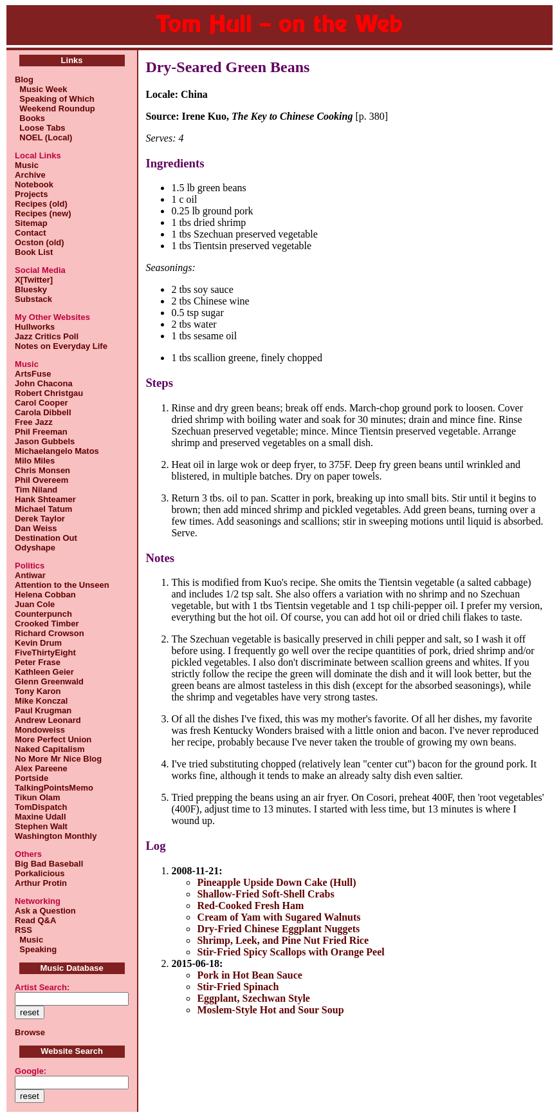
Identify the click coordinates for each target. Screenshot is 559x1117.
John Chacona (44, 383)
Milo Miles (35, 460)
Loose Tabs (40, 128)
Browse (30, 1032)
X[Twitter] (34, 280)
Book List (34, 252)
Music (27, 165)
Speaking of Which (55, 99)
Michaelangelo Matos (57, 451)
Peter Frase (37, 662)
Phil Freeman (41, 431)
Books (30, 118)
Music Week (41, 89)
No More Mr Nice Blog (58, 759)
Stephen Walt (41, 826)
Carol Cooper (41, 403)
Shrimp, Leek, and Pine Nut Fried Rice (283, 940)
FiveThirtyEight (45, 652)
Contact (30, 233)
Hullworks (35, 327)
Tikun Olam (37, 797)
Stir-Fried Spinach (238, 986)
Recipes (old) (41, 204)
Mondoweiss (40, 730)
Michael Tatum (43, 509)
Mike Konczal (41, 701)
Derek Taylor (40, 518)
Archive (30, 175)
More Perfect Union (53, 739)
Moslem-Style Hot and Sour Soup (270, 1009)
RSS (23, 930)
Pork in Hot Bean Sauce (249, 975)
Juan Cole (35, 604)
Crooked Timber (46, 623)
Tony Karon (37, 691)
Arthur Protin (41, 883)
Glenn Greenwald (49, 681)
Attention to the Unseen (62, 585)
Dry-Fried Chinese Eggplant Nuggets (278, 928)
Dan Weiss (36, 528)
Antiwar (30, 575)
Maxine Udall (40, 816)
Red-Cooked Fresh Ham (250, 905)
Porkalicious (39, 873)
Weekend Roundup (55, 108)
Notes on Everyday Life (61, 346)
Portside (31, 778)
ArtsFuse (33, 374)
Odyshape (35, 547)
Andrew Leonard (48, 720)
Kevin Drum (38, 643)
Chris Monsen (42, 470)
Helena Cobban (45, 594)
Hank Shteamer (45, 499)
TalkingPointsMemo (54, 788)
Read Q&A (35, 920)
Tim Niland (36, 489)
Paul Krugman (43, 710)
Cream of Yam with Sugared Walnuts (278, 917)
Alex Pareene (41, 768)
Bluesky (31, 289)
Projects (31, 194)
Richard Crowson (49, 633)
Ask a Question (45, 910)
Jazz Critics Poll (46, 336)
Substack (33, 299)
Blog (24, 79)
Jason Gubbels (45, 441)
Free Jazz (34, 422)
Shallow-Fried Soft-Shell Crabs (265, 893)
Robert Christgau (49, 393)
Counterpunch (43, 614)
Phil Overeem (41, 480)
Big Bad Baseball (49, 863)
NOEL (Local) (43, 137)
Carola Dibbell (43, 412)
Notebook (34, 184)
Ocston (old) (39, 242)
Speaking (36, 949)
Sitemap (31, 223)
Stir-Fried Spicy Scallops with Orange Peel (290, 951)
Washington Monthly (55, 836)
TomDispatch (41, 807)
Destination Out (46, 538)
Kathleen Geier (44, 672)
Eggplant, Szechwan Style (253, 998)
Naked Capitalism (49, 749)
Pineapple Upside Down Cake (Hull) (276, 882)
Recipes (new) (43, 213)
